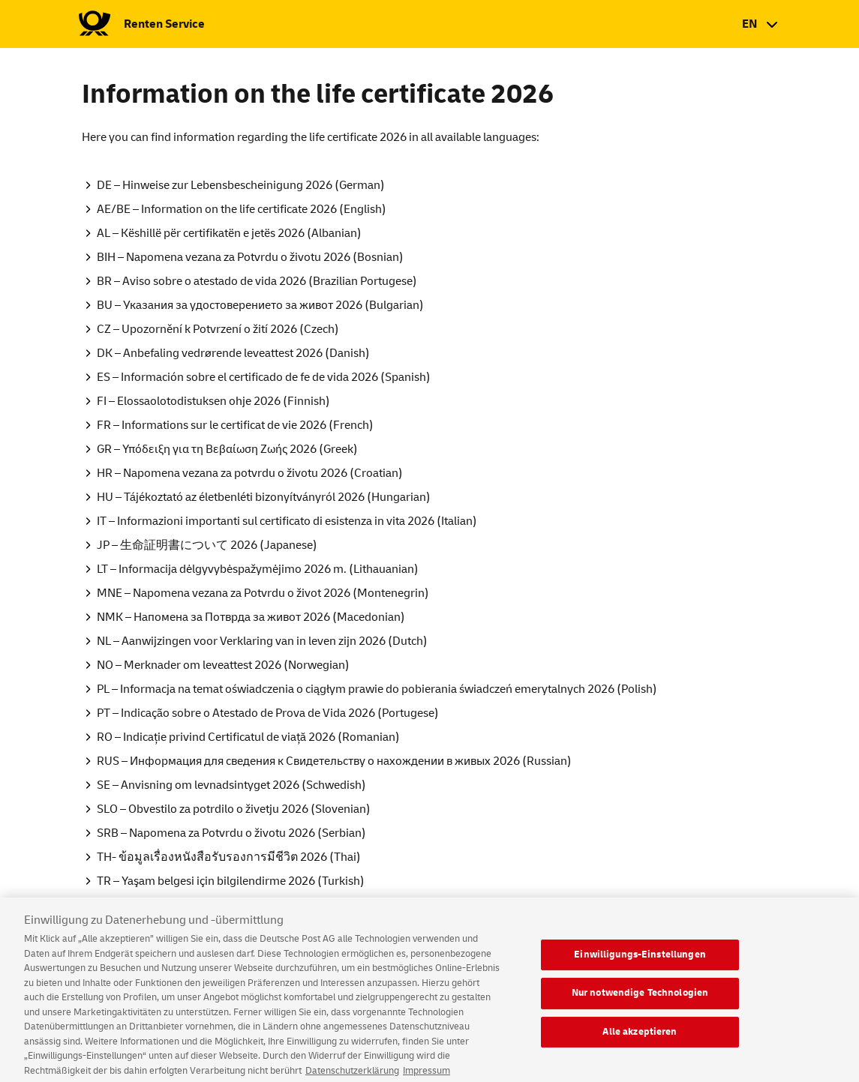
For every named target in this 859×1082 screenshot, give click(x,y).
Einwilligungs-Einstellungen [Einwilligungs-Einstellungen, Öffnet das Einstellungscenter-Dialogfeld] (640, 963)
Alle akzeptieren (639, 1041)
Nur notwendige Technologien (640, 1002)
